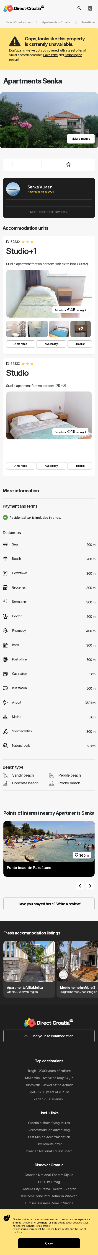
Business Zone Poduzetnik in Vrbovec (49, 1196)
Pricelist (80, 344)
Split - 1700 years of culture (49, 1092)
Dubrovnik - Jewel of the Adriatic (49, 1085)
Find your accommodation (48, 1036)
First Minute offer (49, 1144)
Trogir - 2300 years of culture (49, 1071)
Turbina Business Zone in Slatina (49, 1203)
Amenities (20, 344)
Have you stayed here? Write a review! (49, 904)
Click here (41, 1222)
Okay (49, 1243)
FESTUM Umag (49, 1182)
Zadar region (73, 55)
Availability (51, 344)
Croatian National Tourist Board (49, 1151)
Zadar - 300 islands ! (49, 1099)
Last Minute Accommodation (49, 1137)
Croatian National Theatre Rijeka (49, 1175)
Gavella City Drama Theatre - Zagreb (49, 1189)
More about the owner (49, 212)
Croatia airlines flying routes (49, 1123)
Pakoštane (50, 55)
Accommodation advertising (49, 1130)
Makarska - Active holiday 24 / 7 (49, 1078)
